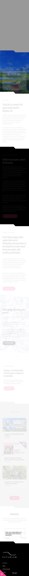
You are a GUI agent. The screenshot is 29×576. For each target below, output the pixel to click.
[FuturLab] (14, 556)
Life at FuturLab (6, 569)
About (3, 566)
